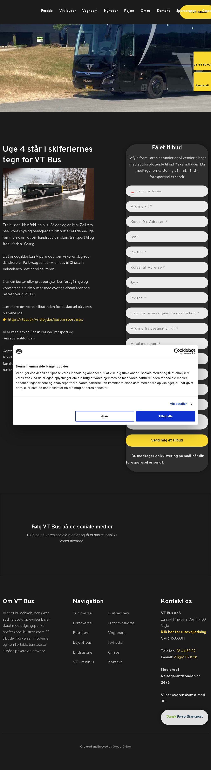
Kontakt (163, 11)
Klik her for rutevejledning (183, 632)
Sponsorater (186, 11)
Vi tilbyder (67, 11)
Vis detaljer (178, 403)
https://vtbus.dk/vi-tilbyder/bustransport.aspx (45, 319)
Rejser (129, 11)
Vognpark (89, 11)
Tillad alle (165, 416)
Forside (47, 11)
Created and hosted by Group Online (105, 746)
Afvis (105, 416)
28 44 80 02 (186, 651)
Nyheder (111, 11)
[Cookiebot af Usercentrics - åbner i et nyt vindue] (177, 351)
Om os (145, 11)
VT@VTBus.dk (185, 657)
